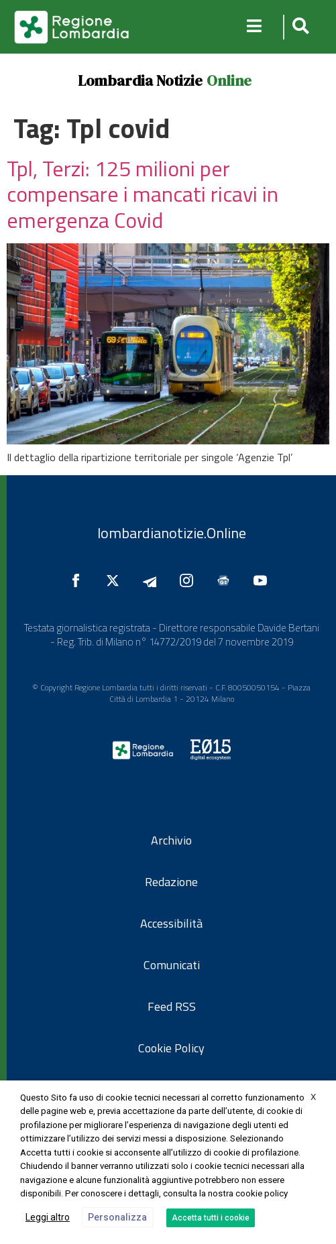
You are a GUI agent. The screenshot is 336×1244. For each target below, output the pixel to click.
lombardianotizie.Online (171, 532)
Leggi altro (47, 1217)
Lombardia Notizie (140, 80)
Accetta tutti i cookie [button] (210, 1218)
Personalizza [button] (117, 1217)
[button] (299, 27)
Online (229, 80)
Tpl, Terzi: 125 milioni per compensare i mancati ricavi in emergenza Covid (142, 194)
